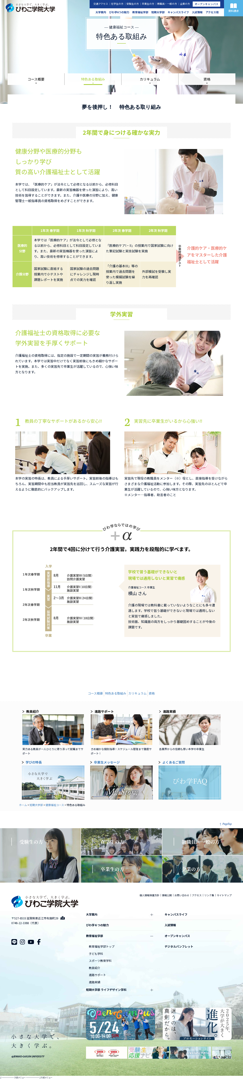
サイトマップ (224, 895)
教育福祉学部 (140, 12)
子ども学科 (96, 954)
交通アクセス (100, 3)
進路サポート (97, 975)
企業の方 (185, 3)
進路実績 (94, 982)
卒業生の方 (148, 3)
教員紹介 (94, 968)
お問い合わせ (181, 895)
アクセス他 (212, 12)
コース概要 (36, 79)
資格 (207, 79)
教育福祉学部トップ (101, 946)
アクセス (197, 895)
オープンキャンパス (206, 4)
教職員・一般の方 (167, 3)
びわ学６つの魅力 (97, 925)
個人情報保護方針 (149, 895)
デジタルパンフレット (179, 946)
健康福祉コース (55, 805)
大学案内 (100, 12)
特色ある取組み (93, 79)
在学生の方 (117, 3)
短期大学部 (158, 12)
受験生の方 (132, 3)
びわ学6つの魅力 (119, 12)
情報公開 (167, 895)
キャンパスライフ (178, 12)
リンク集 (209, 895)
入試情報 (197, 12)
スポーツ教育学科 (100, 961)
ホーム (23, 805)
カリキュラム (150, 79)
